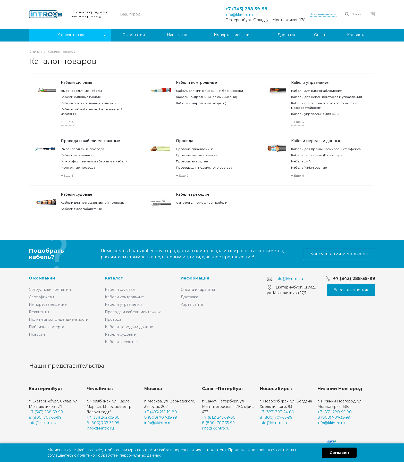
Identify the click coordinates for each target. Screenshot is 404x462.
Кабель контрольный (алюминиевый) (206, 97)
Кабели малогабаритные (81, 209)
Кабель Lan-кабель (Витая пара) (317, 155)
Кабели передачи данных (316, 140)
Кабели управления (310, 82)
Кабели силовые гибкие (81, 97)
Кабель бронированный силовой (88, 103)
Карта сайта (192, 304)
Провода (184, 140)
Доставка (189, 297)
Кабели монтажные (76, 155)
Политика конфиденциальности (58, 319)
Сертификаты (41, 297)
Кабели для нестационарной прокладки (94, 202)
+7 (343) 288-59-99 (246, 8)
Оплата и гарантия (198, 289)
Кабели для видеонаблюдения (316, 91)
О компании (42, 278)
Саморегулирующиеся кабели (201, 202)
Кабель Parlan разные (309, 167)
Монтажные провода (78, 167)
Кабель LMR (301, 161)
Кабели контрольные (196, 82)
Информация (195, 278)
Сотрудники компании (50, 289)
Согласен (339, 452)
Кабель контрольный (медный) (201, 103)
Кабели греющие (192, 194)
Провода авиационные (195, 149)
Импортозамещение (48, 304)
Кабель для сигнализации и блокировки (209, 91)
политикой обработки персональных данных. (119, 455)
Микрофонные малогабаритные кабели (94, 161)
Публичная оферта (46, 327)
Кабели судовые (76, 194)
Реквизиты (39, 312)
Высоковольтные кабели (81, 91)
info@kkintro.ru (239, 14)
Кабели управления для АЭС (315, 114)
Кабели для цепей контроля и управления (326, 97)
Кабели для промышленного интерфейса (326, 149)
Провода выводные (192, 161)
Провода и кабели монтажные (90, 140)
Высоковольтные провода (82, 149)
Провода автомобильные (197, 155)
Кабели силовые (76, 82)
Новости (37, 334)
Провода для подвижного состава (204, 167)
